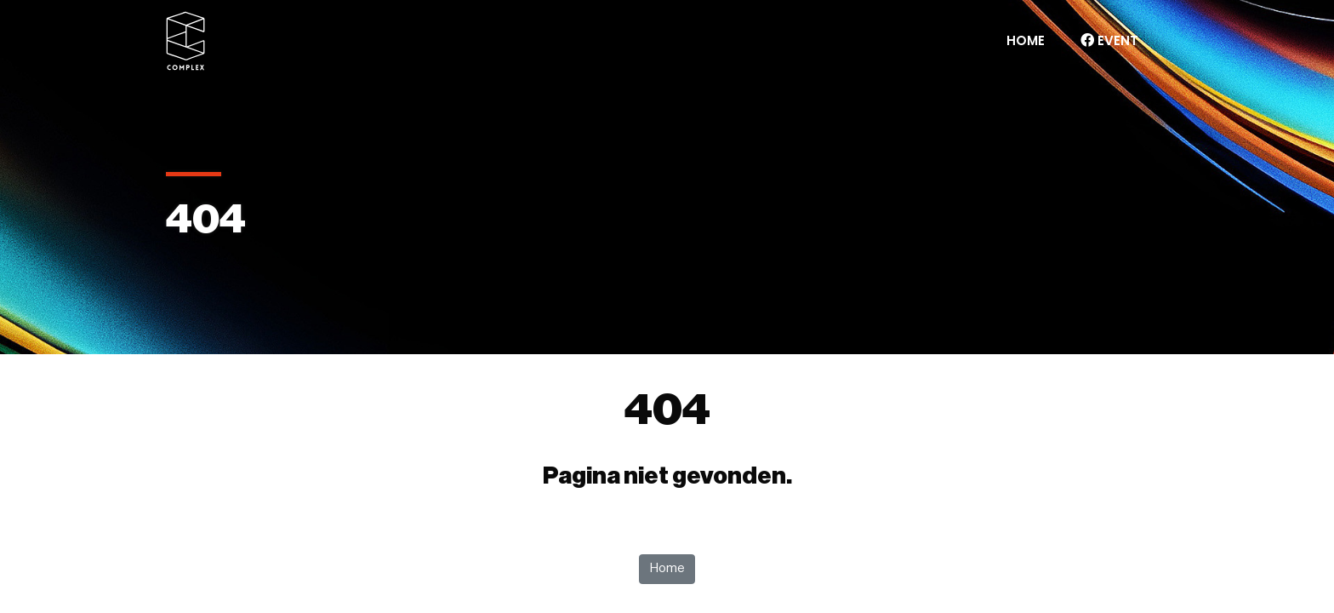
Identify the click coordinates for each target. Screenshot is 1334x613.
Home (1025, 40)
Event (1109, 40)
